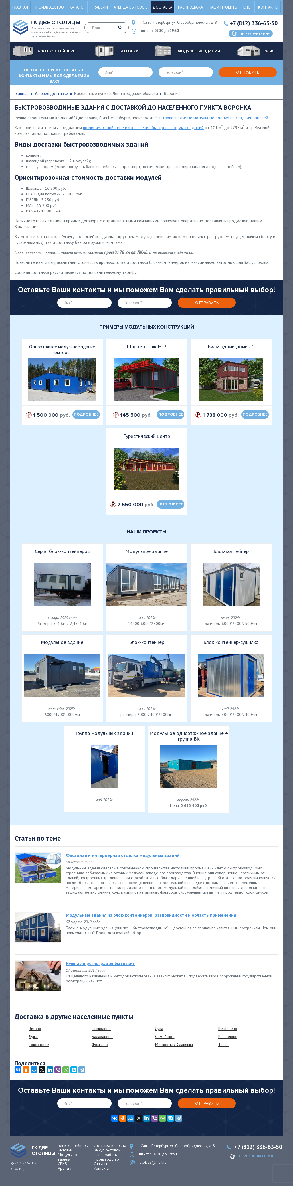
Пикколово (101, 1028)
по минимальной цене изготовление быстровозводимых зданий (143, 127)
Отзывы (100, 1163)
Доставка (162, 7)
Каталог (77, 7)
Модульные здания (68, 1156)
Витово (35, 1028)
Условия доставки (51, 93)
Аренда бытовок (130, 7)
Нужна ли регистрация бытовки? (100, 963)
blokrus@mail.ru (153, 1162)
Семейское (165, 1036)
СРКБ (62, 1163)
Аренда (64, 1168)
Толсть (223, 1044)
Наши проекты (223, 7)
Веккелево (227, 1028)
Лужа (33, 1036)
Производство (49, 7)
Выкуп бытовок (107, 1150)
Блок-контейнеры (73, 1145)
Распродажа (190, 7)
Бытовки (65, 1150)
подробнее (86, 414)
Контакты (268, 7)
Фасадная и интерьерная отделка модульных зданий (122, 855)
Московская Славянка (174, 1044)
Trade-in (99, 7)
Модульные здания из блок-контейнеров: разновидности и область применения (151, 915)
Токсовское (39, 1044)
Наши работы (106, 1154)
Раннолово (227, 1036)
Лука (159, 1028)
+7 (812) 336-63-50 (254, 23)
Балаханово (102, 1036)
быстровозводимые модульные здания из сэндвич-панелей (211, 117)
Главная (20, 7)
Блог (247, 7)
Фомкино (100, 1044)
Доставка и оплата (110, 1145)
